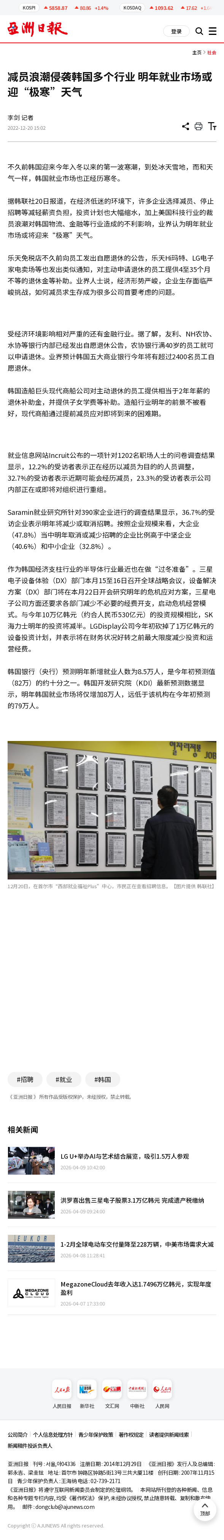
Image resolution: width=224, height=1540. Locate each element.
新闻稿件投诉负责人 (30, 1445)
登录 (176, 31)
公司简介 (17, 1434)
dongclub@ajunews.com (64, 1506)
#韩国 (102, 1079)
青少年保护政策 (95, 1434)
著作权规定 (131, 1434)
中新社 (137, 1394)
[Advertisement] (112, 992)
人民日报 (61, 1394)
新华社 (87, 1394)
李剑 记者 (20, 117)
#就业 (64, 1079)
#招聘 (25, 1079)
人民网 (162, 1394)
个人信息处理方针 (53, 1434)
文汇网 (112, 1394)
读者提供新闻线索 (169, 1434)
